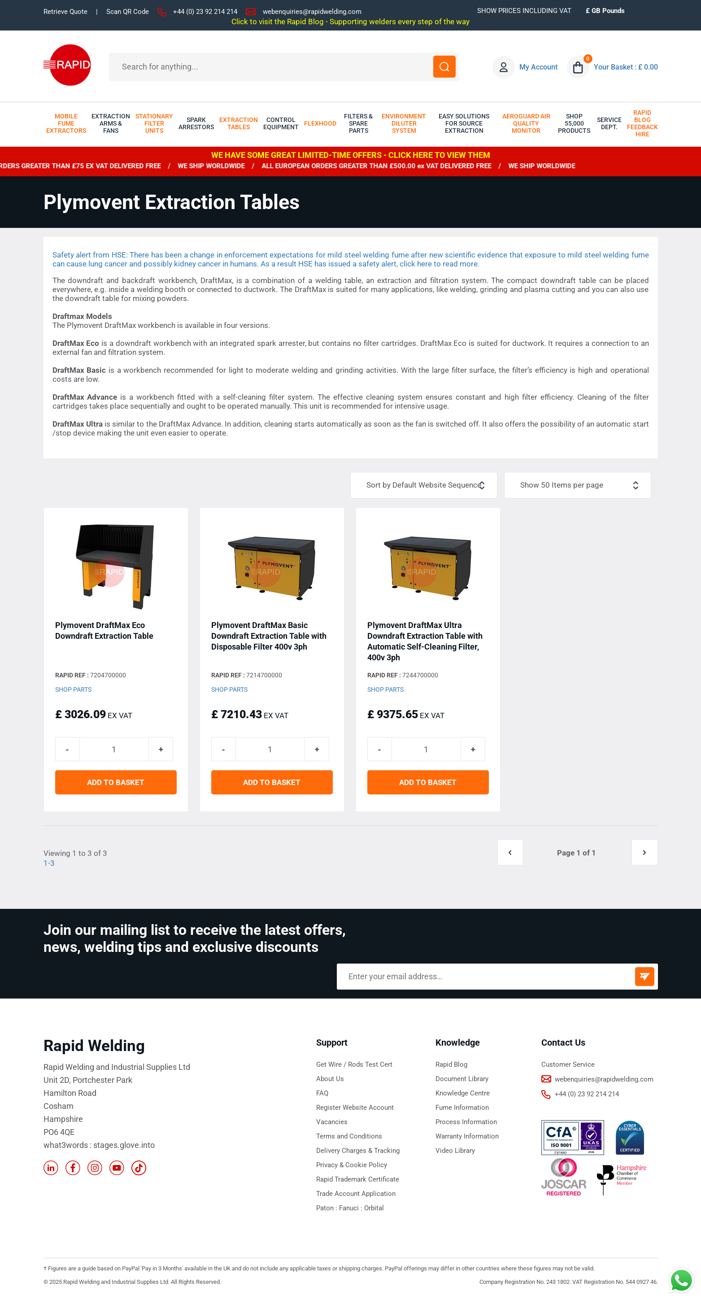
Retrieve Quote (65, 12)
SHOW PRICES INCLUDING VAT (524, 11)
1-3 (49, 864)
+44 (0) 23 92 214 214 (205, 12)
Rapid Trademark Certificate (357, 1181)
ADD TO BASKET (115, 784)
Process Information (466, 1123)
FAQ (322, 1095)
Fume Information (462, 1109)
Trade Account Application (356, 1195)
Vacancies (332, 1123)
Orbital (374, 1209)
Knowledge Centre (462, 1095)
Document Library (461, 1080)
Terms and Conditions (349, 1138)
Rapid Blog (451, 1066)
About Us (330, 1080)
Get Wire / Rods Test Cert (354, 1066)
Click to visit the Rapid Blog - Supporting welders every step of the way (350, 21)
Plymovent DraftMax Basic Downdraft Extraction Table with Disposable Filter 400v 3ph (269, 636)
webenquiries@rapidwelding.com (312, 12)
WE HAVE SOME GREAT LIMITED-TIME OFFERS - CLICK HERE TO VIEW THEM (350, 155)
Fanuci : (351, 1209)
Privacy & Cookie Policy (351, 1166)
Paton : (327, 1209)
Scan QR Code (127, 12)
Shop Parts (73, 690)
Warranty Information (467, 1138)
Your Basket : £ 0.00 (626, 67)
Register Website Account (355, 1109)
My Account (539, 67)
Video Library (455, 1152)
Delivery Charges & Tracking (358, 1152)
